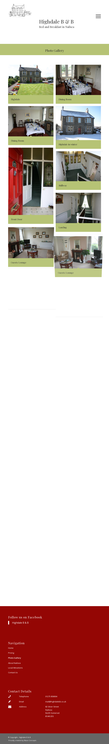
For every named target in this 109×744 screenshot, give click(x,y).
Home (10, 648)
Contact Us (13, 672)
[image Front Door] (32, 187)
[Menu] (97, 16)
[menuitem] (97, 16)
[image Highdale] (32, 85)
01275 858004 (51, 696)
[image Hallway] (79, 172)
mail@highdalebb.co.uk (55, 701)
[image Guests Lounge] (32, 247)
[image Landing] (79, 213)
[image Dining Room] (79, 85)
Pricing (11, 652)
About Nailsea (14, 663)
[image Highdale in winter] (79, 128)
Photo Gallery (54, 50)
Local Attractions (15, 667)
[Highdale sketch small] (45, 10)
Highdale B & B (20, 622)
